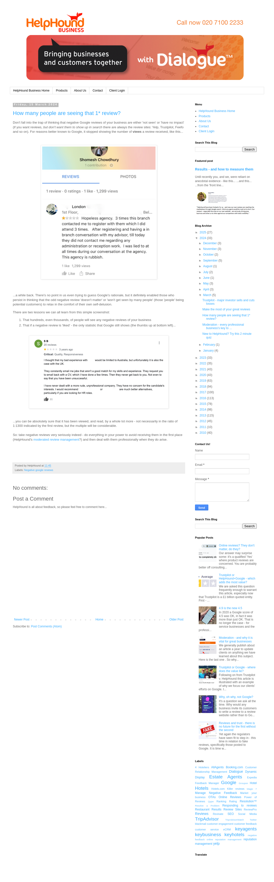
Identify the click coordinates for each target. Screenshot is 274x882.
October (209, 254)
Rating (233, 801)
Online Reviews (230, 797)
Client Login (117, 90)
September (210, 260)
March (207, 295)
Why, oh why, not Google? (236, 697)
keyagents (246, 828)
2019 (203, 380)
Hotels (201, 788)
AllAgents (217, 767)
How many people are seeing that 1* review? (67, 113)
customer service (207, 829)
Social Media (247, 813)
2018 (203, 386)
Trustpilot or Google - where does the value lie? (237, 669)
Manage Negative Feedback (216, 793)
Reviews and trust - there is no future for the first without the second (237, 726)
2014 (203, 409)
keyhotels (234, 834)
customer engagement (220, 823)
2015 (203, 404)
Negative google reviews (38, 470)
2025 (203, 232)
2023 (203, 357)
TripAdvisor (207, 819)
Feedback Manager (207, 783)
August (208, 266)
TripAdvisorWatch (234, 819)
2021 (203, 369)
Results (216, 809)
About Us (80, 90)
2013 (203, 415)
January (209, 350)
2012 (203, 421)
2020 (203, 375)
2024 (203, 238)
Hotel (253, 783)
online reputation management (224, 839)
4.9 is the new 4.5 (230, 608)
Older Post (176, 619)
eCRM (227, 829)
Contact (98, 90)
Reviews (201, 814)
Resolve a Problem (207, 805)
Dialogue (236, 771)
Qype (211, 801)
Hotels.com (218, 788)
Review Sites (232, 809)
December (210, 243)
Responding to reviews (239, 805)
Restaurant (202, 809)
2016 (203, 398)
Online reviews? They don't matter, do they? (236, 547)
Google (228, 782)
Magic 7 (252, 789)
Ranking (221, 801)
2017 (203, 392)
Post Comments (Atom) (46, 626)
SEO (231, 814)
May (206, 283)
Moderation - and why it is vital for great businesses (236, 639)
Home (99, 619)
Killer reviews (235, 788)
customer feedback (245, 823)
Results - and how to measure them (224, 169)
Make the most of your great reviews (226, 309)
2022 (203, 363)
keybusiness (208, 834)
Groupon (243, 783)
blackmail (200, 823)
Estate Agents (225, 776)
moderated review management (56, 439)
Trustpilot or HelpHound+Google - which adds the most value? (237, 578)
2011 (203, 427)
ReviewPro (250, 809)
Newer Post (21, 619)
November (210, 249)
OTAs (212, 797)
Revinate (218, 813)
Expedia (252, 777)
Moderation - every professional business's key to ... (223, 326)
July (206, 272)
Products (61, 90)
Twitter (253, 819)
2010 (203, 432)
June (206, 278)
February (209, 344)
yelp (216, 843)
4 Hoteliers (202, 767)
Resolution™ (248, 801)
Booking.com (234, 767)
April (206, 289)
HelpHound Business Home (31, 90)
